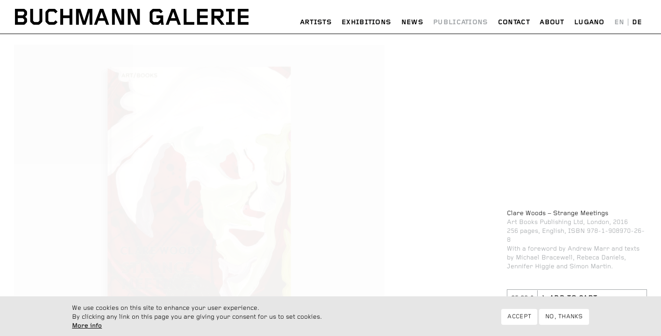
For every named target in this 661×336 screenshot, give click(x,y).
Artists (316, 22)
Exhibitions (366, 22)
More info (87, 327)
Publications (460, 22)
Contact (514, 22)
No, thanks (564, 318)
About (552, 22)
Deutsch (637, 22)
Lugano (589, 22)
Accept (519, 318)
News (412, 22)
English (619, 22)
